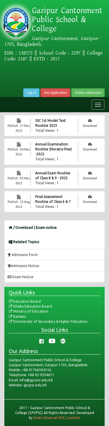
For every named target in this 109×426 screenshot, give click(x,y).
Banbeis (17, 316)
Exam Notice (20, 277)
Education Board (25, 301)
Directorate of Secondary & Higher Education (48, 321)
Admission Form (23, 255)
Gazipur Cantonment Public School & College (67, 19)
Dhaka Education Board (30, 306)
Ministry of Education (28, 311)
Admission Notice (23, 266)
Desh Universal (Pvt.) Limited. (57, 418)
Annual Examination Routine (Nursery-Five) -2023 (53, 149)
